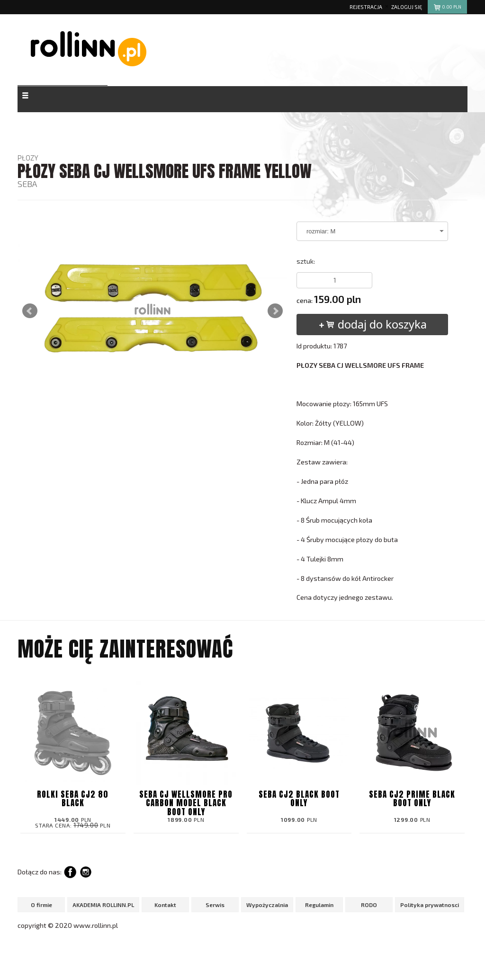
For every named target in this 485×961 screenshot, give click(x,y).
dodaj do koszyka (372, 324)
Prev (29, 311)
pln (447, 8)
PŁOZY (28, 157)
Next (275, 311)
